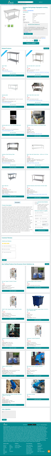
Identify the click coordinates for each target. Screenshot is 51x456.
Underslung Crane (36, 431)
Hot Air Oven (20, 430)
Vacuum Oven (15, 430)
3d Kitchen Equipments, (6, 193)
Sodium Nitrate (10, 440)
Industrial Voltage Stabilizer (19, 431)
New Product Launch (29, 450)
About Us (4, 444)
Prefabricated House (40, 429)
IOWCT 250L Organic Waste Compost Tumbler (12, 308)
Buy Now (36, 39)
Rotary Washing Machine (10, 431)
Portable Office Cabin (17, 429)
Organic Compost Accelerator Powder (10, 337)
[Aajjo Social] (41, 423)
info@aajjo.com (40, 447)
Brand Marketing (29, 448)
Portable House (8, 428)
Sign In (40, 1)
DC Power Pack (24, 430)
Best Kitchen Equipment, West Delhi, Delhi (34, 132)
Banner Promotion (29, 447)
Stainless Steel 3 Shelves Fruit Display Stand (36, 124)
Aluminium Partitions (20, 426)
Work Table (4, 64)
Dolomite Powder (32, 440)
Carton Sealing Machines (43, 426)
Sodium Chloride (26, 440)
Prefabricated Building (24, 429)
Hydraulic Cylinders (31, 430)
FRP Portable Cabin (41, 428)
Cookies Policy (17, 444)
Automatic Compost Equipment (33, 337)
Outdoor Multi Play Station (27, 425)
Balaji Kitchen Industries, (6, 161)
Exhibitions (5, 451)
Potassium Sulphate (16, 440)
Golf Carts (43, 438)
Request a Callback (31, 42)
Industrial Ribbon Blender (13, 426)
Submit (3, 258)
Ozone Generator (28, 439)
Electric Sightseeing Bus (38, 438)
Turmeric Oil (21, 440)
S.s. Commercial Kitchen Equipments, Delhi (34, 99)
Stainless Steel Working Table (8, 153)
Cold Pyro (32, 439)
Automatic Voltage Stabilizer (28, 431)
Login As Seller (28, 452)
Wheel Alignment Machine (7, 437)
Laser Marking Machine (14, 425)
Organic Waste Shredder (7, 365)
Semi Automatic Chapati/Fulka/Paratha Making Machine (20, 437)
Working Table (10, 3)
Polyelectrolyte (37, 440)
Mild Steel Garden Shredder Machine (34, 365)
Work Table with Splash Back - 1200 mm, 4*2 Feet (37, 153)
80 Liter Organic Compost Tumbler (9, 280)
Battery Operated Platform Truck (13, 439)
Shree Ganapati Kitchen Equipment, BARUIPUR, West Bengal (38, 71)
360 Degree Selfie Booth (39, 439)
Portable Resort (28, 428)
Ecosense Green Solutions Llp (34, 23)
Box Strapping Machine (35, 426)
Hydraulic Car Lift (27, 427)
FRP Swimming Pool (40, 437)
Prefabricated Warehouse (32, 429)
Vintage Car (5, 439)
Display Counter (5, 427)
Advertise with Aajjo (29, 445)
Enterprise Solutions (29, 451)
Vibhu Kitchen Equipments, (7, 101)
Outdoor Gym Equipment (30, 438)
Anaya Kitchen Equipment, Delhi (7, 129)
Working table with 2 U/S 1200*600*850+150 (11, 124)
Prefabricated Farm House (15, 428)
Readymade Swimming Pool (20, 438)
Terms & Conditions (18, 445)
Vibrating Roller (41, 425)
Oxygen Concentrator (21, 439)
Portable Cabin (20, 425)
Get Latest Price (30, 9)
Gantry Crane (41, 431)
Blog (4, 448)
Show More (46, 47)
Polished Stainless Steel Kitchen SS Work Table (37, 184)
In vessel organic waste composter (34, 280)
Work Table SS (5, 184)
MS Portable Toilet (22, 428)
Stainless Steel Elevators (40, 427)
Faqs (4, 452)
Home (2, 3)
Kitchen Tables (6, 3)
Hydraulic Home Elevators (13, 427)
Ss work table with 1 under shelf (33, 64)
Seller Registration (29, 444)
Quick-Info (5, 450)
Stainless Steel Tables (27, 426)
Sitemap (4, 445)
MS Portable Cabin (34, 428)
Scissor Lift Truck (33, 427)
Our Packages (28, 446)
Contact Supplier (29, 32)
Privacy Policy (17, 446)
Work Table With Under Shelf (33, 93)
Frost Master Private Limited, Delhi (33, 161)
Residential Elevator (20, 427)
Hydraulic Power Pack (37, 430)
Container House (9, 430)
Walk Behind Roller (35, 425)
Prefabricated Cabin (10, 429)
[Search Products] (18, 1)
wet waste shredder (31, 393)
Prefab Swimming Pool (33, 437)
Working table (5, 93)
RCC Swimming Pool (12, 438)
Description (17, 201)
